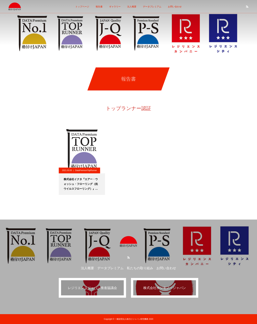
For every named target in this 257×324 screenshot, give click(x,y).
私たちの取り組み (140, 268)
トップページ (82, 6)
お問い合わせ (175, 6)
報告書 (99, 6)
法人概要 (131, 6)
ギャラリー (115, 6)
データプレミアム (152, 6)
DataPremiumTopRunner (86, 170)
